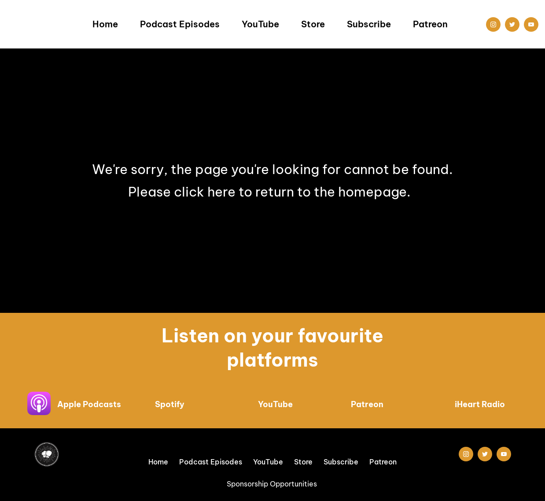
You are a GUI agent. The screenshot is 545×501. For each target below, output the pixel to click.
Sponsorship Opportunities (273, 483)
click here (205, 191)
